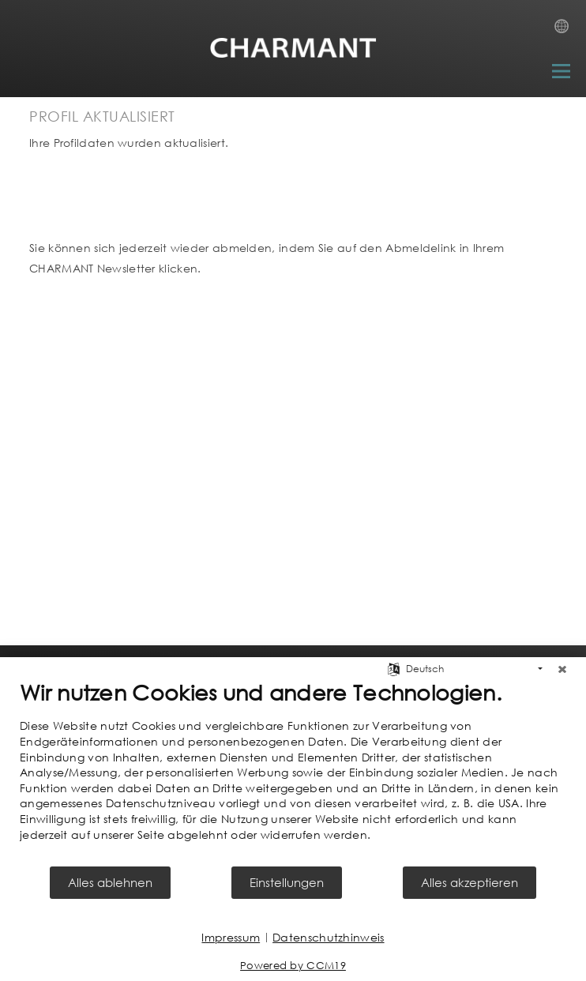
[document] (293, 772)
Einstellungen (287, 882)
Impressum (230, 937)
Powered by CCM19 (293, 965)
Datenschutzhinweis (328, 937)
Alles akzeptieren (469, 882)
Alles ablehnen (110, 882)
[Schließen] (562, 669)
